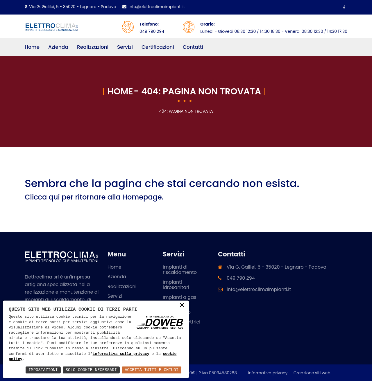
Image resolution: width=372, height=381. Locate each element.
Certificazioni (158, 47)
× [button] (182, 306)
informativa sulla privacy (121, 354)
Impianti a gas (179, 297)
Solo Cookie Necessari (91, 370)
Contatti (193, 47)
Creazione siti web (312, 372)
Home (32, 47)
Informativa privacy (268, 372)
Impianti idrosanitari (176, 284)
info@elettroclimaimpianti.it (153, 7)
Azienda (58, 47)
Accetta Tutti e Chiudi (151, 370)
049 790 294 (152, 31)
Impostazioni (43, 370)
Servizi (125, 47)
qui (54, 197)
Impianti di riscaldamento (180, 269)
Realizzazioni (92, 47)
